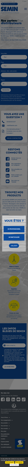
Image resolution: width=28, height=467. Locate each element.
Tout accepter (10, 462)
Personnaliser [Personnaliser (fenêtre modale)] (14, 465)
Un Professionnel (14, 229)
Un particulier (14, 237)
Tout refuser (19, 462)
